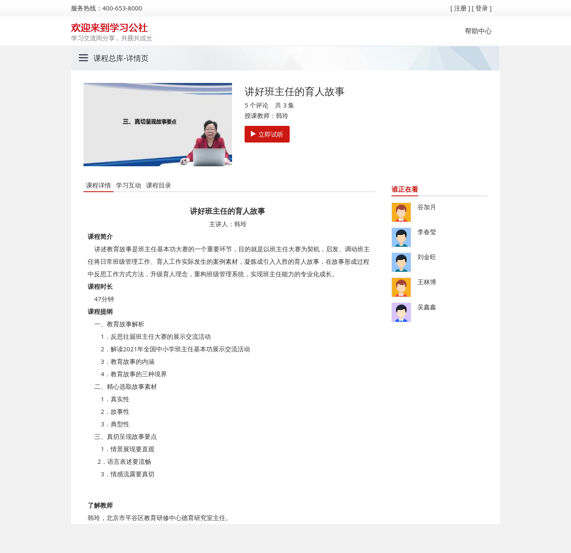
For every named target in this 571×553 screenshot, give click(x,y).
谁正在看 (405, 189)
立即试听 (267, 134)
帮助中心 (478, 30)
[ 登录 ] (482, 8)
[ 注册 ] (460, 8)
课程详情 (98, 185)
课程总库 (108, 58)
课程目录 (158, 185)
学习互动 (128, 185)
